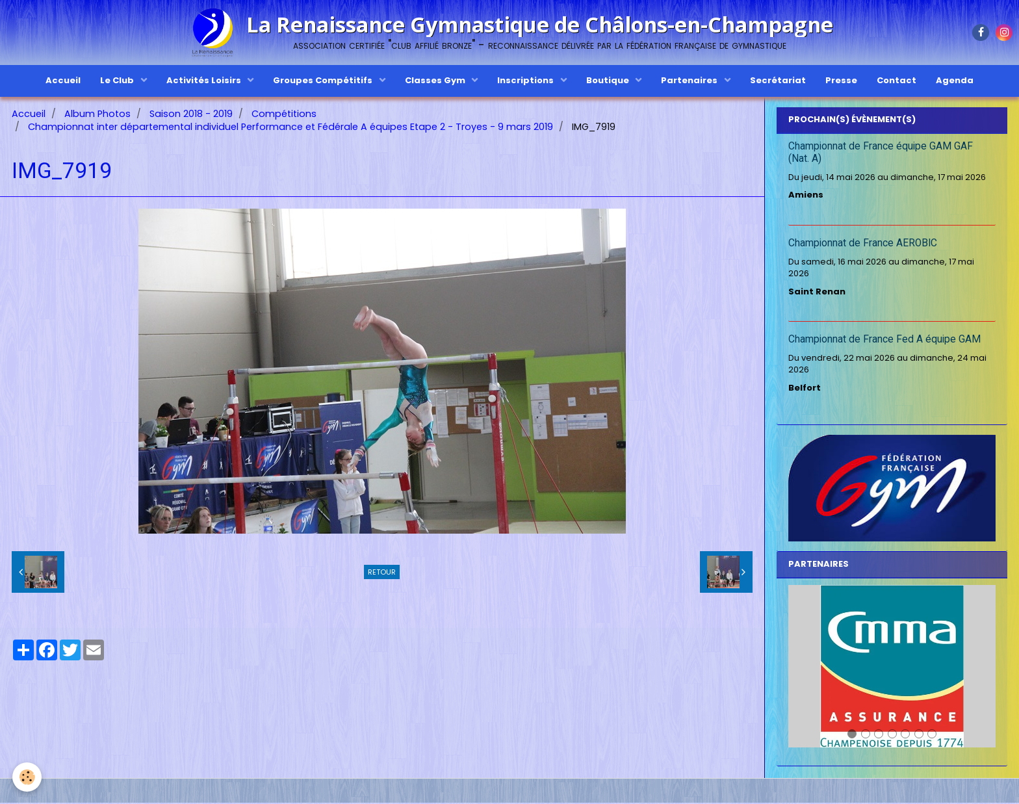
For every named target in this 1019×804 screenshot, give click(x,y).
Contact (896, 80)
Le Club (118, 80)
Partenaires (690, 80)
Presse (841, 80)
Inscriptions (526, 80)
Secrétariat (778, 80)
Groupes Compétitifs (323, 80)
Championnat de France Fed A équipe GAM (884, 340)
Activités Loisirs (204, 80)
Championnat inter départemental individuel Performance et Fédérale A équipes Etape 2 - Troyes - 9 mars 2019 (290, 128)
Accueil (63, 80)
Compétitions (284, 115)
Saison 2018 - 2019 (191, 115)
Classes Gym (436, 80)
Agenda (955, 80)
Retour (382, 573)
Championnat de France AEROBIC (862, 244)
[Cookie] (27, 777)
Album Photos (97, 115)
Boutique (608, 80)
